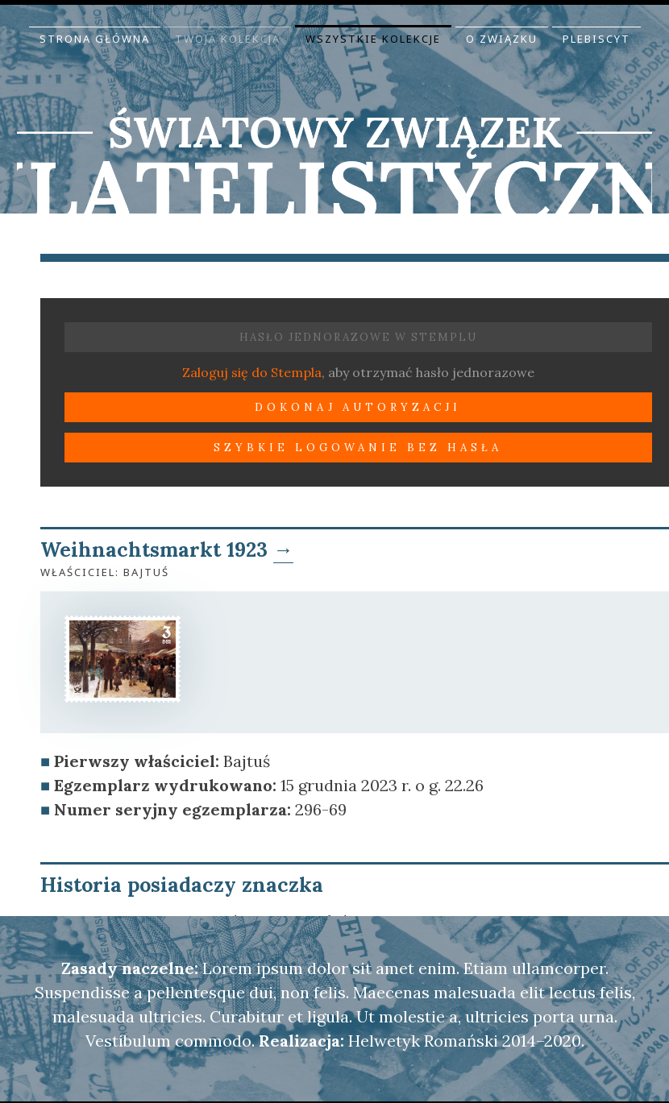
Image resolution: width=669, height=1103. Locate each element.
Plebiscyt (596, 38)
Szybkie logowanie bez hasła (358, 447)
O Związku (502, 38)
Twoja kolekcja (227, 38)
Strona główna (94, 38)
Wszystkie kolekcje (373, 38)
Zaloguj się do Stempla (252, 372)
